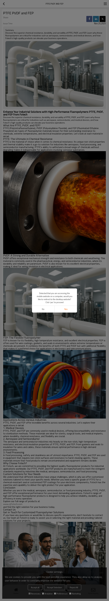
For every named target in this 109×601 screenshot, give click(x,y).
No (43, 309)
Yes (66, 309)
